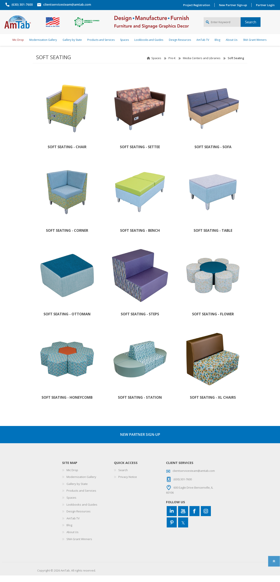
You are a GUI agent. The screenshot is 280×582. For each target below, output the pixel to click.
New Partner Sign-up (234, 5)
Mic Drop (72, 477)
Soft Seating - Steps (140, 321)
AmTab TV (73, 525)
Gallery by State (77, 490)
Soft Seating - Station (140, 404)
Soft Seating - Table (213, 237)
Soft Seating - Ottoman (67, 321)
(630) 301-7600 (21, 4)
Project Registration (197, 5)
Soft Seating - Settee (140, 153)
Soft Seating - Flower (213, 321)
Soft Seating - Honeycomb (67, 404)
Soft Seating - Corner (67, 237)
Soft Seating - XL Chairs (213, 404)
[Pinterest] (172, 529)
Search (123, 477)
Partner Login (266, 5)
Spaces (156, 65)
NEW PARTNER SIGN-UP (140, 441)
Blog (69, 532)
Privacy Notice (127, 483)
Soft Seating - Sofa (212, 153)
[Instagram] (206, 518)
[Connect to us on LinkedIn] (172, 518)
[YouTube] (183, 518)
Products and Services (81, 497)
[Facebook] (194, 518)
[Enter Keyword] (222, 25)
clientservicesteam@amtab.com (66, 4)
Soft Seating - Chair (67, 153)
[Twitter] (183, 529)
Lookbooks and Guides (81, 511)
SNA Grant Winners (79, 546)
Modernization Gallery (81, 483)
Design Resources (78, 518)
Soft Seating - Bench (140, 237)
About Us (72, 539)
